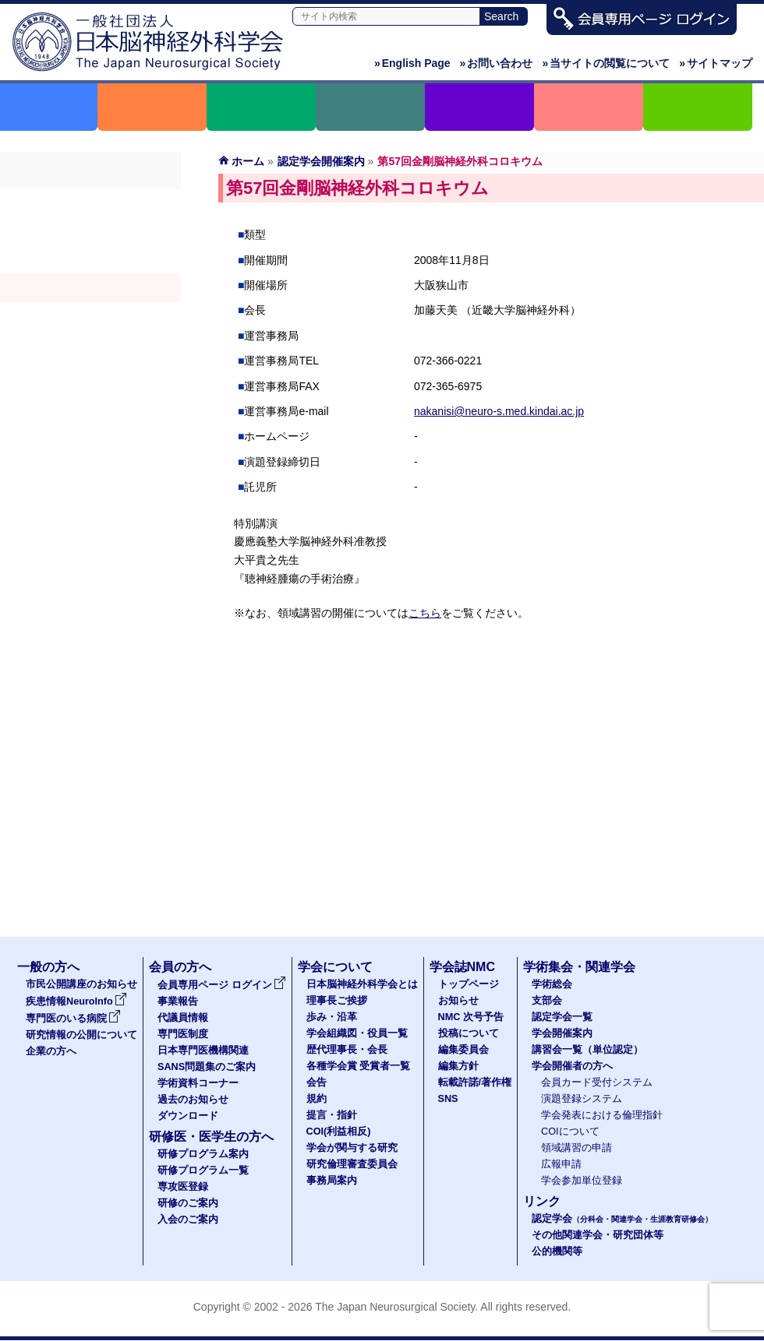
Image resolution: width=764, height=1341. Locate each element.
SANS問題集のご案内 (206, 1066)
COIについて (570, 1131)
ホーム (248, 161)
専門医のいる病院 (73, 1018)
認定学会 (622, 1218)
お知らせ (458, 1000)
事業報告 (177, 1001)
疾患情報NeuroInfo (76, 1001)
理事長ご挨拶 (336, 1000)
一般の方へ (48, 966)
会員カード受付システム (597, 1082)
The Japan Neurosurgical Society (395, 1307)
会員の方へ (180, 966)
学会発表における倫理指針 (602, 1115)
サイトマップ (715, 63)
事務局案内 (331, 1180)
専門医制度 (182, 1034)
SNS (448, 1098)
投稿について (468, 1033)
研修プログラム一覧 (203, 1170)
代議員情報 (182, 1017)
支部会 (90, 231)
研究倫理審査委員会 (352, 1164)
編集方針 (458, 1066)
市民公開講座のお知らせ (81, 984)
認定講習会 (90, 315)
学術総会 (90, 203)
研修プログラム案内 (203, 1154)
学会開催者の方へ (90, 343)
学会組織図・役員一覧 (357, 1033)
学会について (335, 966)
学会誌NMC (462, 966)
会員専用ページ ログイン (221, 985)
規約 (316, 1098)
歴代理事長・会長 (346, 1049)
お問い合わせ (496, 63)
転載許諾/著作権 (475, 1082)
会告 (316, 1082)
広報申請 (561, 1164)
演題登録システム (581, 1098)
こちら (425, 613)
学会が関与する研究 (352, 1147)
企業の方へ (51, 1051)
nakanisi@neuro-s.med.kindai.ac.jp (499, 411)
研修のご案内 (187, 1203)
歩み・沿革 (331, 1017)
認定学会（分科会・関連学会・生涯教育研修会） (90, 259)
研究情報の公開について (81, 1035)
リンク (542, 1201)
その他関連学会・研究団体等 (597, 1235)
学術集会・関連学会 (579, 966)
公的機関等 (557, 1251)
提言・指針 (331, 1115)
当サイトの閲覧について (606, 63)
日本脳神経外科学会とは (362, 984)
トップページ (468, 984)
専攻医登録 (182, 1186)
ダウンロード (187, 1115)
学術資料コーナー (198, 1083)
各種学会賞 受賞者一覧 (358, 1066)
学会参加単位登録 (581, 1180)
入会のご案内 (187, 1219)
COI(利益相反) (338, 1131)
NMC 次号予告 (471, 1017)
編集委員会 (463, 1049)
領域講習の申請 (576, 1147)
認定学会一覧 (562, 1017)
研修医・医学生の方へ (211, 1136)
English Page (412, 63)
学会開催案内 (90, 287)
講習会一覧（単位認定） (587, 1049)
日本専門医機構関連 (203, 1050)
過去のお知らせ (192, 1099)
